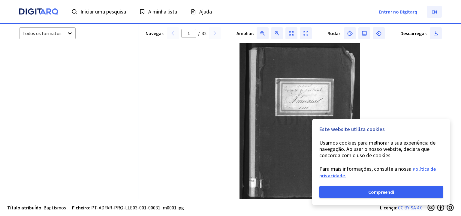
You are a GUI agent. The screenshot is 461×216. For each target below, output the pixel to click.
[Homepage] (38, 12)
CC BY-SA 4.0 (410, 208)
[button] (34, 65)
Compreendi (381, 192)
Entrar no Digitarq (398, 12)
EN (434, 12)
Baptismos (55, 208)
